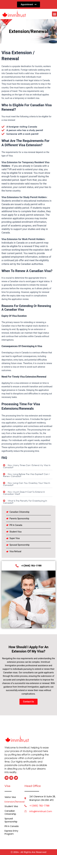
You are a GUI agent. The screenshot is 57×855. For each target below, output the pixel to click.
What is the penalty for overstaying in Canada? (25, 501)
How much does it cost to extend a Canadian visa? (24, 492)
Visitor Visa (10, 797)
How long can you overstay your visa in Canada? (26, 484)
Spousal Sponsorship (11, 820)
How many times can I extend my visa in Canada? (26, 466)
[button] (54, 14)
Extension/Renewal (12, 801)
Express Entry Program (11, 832)
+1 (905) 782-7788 (39, 805)
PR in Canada (12, 826)
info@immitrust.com (40, 811)
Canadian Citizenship (10, 812)
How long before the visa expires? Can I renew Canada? (26, 475)
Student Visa (11, 806)
